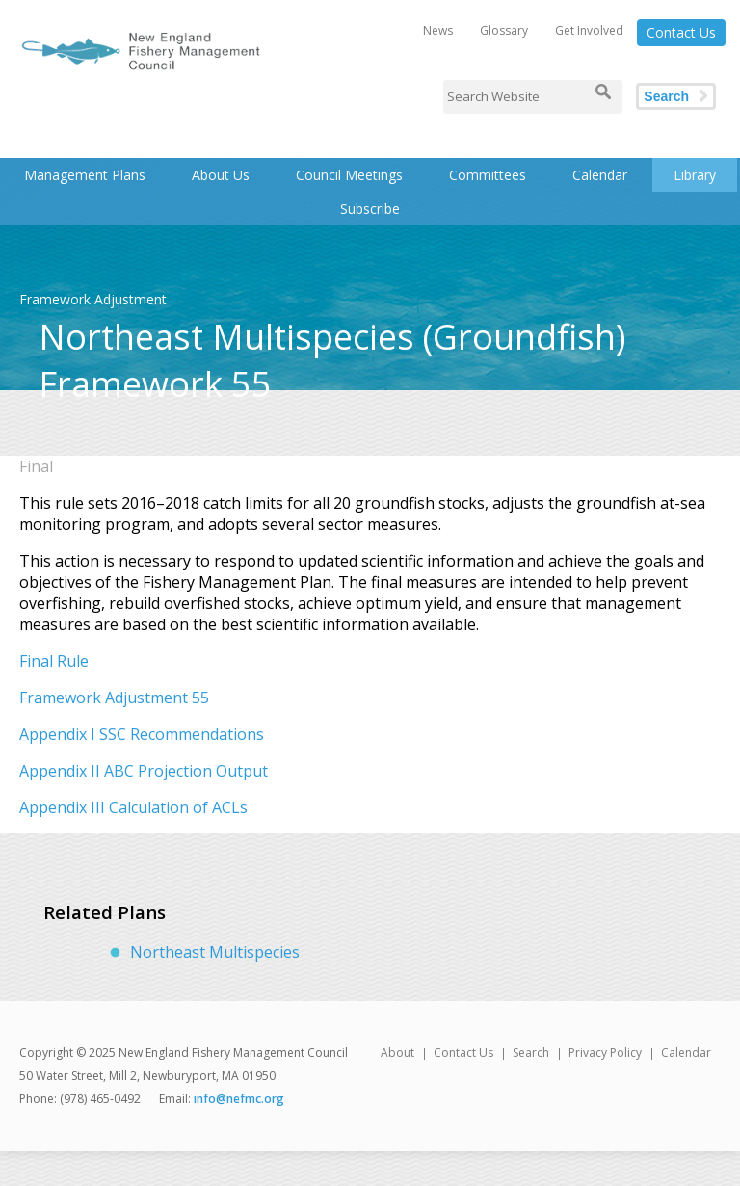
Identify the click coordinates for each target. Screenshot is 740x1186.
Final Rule (54, 661)
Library (695, 175)
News (438, 30)
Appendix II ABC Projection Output (143, 770)
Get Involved (589, 30)
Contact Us (681, 32)
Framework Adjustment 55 (114, 697)
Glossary (504, 30)
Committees (487, 175)
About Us (221, 175)
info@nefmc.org (239, 1099)
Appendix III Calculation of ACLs (133, 807)
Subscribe (370, 208)
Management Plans (84, 175)
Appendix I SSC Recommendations (141, 734)
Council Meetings (349, 175)
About (397, 1052)
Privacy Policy (605, 1052)
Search (666, 96)
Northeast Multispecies (215, 951)
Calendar (599, 175)
